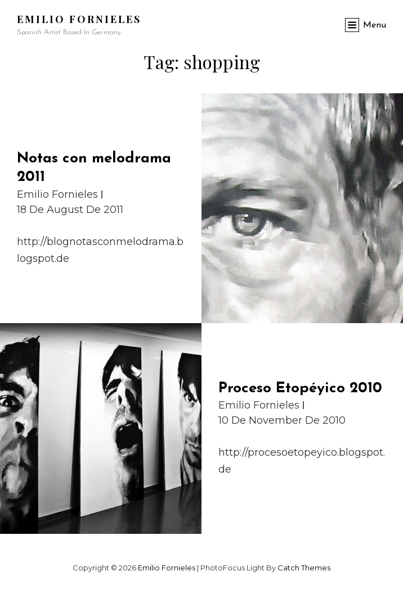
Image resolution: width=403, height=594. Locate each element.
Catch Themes (303, 567)
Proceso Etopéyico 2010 (300, 388)
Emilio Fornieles (79, 19)
